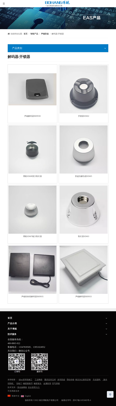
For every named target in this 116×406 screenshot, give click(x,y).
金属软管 (47, 383)
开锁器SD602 (83, 116)
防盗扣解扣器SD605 (83, 176)
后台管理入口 (34, 387)
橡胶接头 (37, 383)
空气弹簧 (56, 383)
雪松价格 (70, 380)
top (110, 394)
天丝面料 (97, 380)
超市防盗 (61, 380)
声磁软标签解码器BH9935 (32, 297)
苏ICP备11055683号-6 (82, 400)
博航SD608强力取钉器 (32, 176)
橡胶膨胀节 (28, 383)
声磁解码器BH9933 (83, 297)
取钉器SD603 (83, 236)
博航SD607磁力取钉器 (32, 236)
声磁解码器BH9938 (32, 116)
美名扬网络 (22, 387)
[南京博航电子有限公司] (58, 18)
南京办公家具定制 (83, 380)
